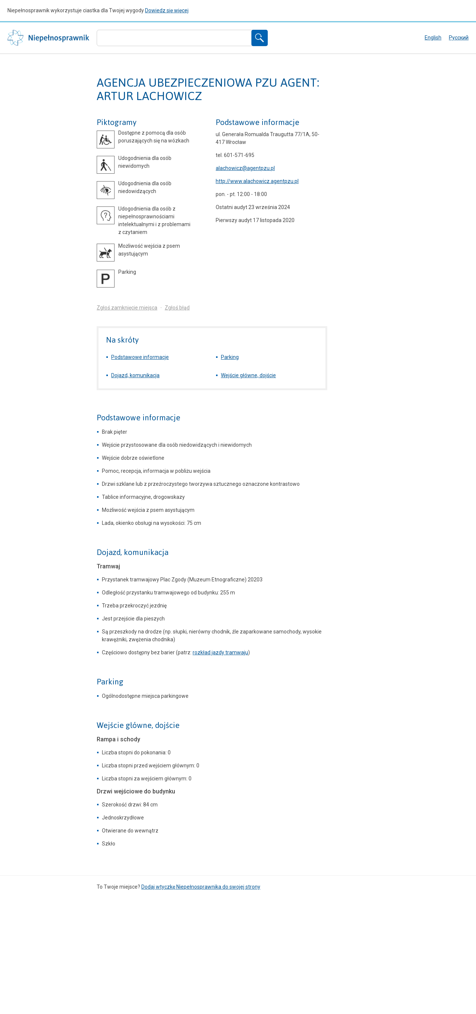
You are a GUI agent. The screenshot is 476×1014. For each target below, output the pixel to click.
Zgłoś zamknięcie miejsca (127, 308)
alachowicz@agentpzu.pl (245, 168)
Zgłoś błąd (177, 308)
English (433, 38)
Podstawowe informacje (257, 122)
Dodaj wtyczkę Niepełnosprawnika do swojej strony (200, 887)
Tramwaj (108, 566)
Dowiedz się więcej (167, 10)
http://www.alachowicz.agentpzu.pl (257, 181)
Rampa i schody (118, 739)
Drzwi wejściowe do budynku (136, 791)
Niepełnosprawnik (48, 38)
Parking (230, 357)
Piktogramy (116, 122)
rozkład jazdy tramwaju (220, 652)
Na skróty (122, 339)
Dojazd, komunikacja (135, 375)
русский (459, 38)
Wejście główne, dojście (248, 375)
